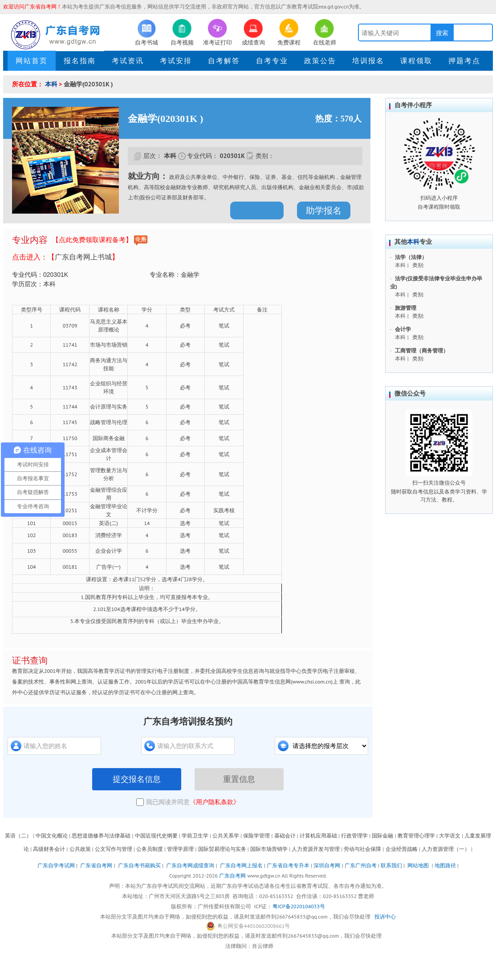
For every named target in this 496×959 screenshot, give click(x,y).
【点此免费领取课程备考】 (99, 240)
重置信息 (239, 779)
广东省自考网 (96, 865)
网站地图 (418, 865)
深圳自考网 (326, 865)
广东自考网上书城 (83, 256)
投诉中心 (385, 916)
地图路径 (446, 865)
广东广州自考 (361, 865)
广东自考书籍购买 (139, 865)
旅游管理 (405, 307)
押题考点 (464, 60)
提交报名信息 (137, 779)
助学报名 (324, 210)
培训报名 (368, 60)
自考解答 (224, 60)
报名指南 (80, 60)
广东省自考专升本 (288, 865)
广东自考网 (232, 875)
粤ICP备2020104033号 (298, 906)
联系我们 (391, 865)
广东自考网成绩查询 (190, 865)
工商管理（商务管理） (421, 350)
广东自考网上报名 (241, 865)
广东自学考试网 (56, 865)
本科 (51, 84)
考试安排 (176, 60)
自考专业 (272, 60)
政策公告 (320, 60)
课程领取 (416, 60)
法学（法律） (411, 257)
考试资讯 (128, 60)
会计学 (403, 329)
